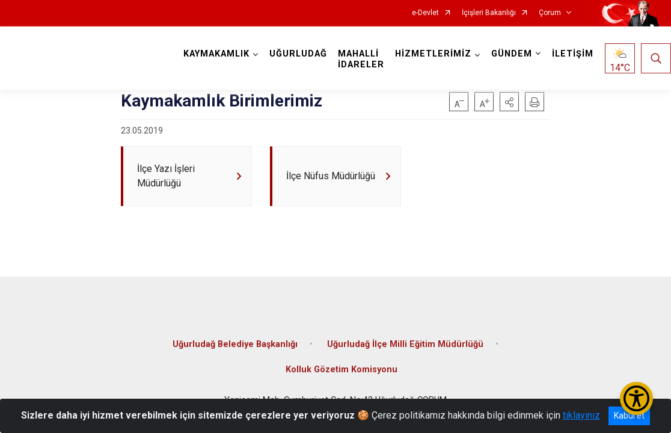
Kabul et (629, 415)
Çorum (550, 13)
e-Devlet (425, 13)
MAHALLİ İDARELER (361, 59)
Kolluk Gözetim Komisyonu (341, 369)
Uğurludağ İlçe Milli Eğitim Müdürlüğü (405, 344)
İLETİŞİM (572, 54)
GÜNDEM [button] (511, 54)
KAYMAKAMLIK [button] (216, 54)
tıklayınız (581, 415)
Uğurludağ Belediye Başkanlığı (235, 344)
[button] (509, 101)
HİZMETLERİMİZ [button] (433, 54)
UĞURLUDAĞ (298, 54)
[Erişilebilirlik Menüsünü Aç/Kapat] (636, 398)
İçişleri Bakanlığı (489, 13)
